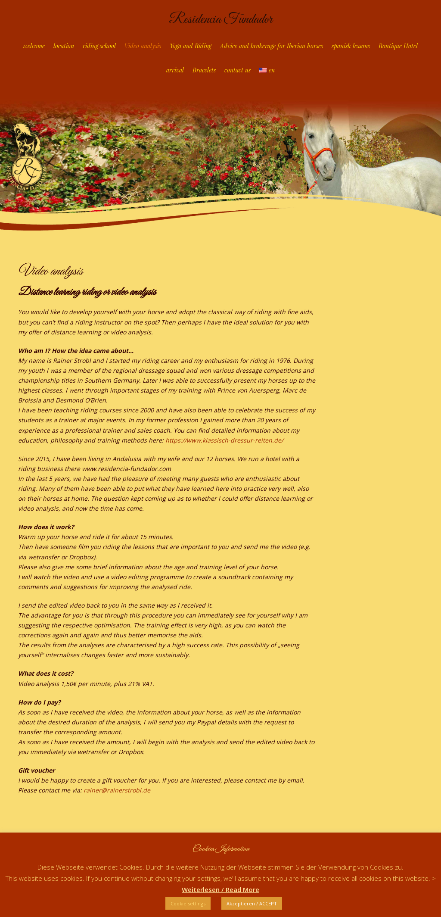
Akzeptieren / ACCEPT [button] (252, 903)
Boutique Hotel (398, 46)
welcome (34, 46)
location (63, 46)
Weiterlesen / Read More (220, 889)
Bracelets (204, 70)
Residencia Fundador (220, 19)
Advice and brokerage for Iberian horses (271, 46)
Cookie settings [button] (188, 903)
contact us (237, 70)
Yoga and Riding (190, 46)
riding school (99, 46)
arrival (175, 70)
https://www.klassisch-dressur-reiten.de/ (224, 440)
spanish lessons (351, 46)
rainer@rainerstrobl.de (117, 790)
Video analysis (142, 46)
